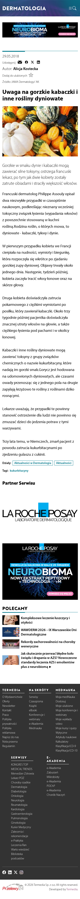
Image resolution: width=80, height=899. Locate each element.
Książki (33, 706)
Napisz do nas (10, 737)
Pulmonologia (19, 818)
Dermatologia (19, 787)
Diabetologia (18, 791)
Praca (5, 715)
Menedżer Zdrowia (22, 773)
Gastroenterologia (21, 814)
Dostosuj (61, 701)
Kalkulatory (62, 741)
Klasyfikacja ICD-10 (66, 750)
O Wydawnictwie (12, 697)
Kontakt (6, 710)
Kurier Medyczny (21, 827)
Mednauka (35, 728)
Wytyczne (61, 732)
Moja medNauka (65, 697)
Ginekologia (18, 823)
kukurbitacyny (19, 470)
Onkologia (17, 796)
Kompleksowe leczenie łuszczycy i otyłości (45, 620)
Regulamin (8, 746)
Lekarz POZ (17, 778)
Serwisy (33, 697)
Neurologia (17, 800)
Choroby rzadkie (21, 782)
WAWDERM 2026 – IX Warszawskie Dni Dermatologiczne (49, 632)
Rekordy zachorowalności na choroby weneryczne (48, 644)
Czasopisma (36, 701)
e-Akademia (36, 724)
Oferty (6, 701)
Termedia (71, 889)
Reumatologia (19, 805)
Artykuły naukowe (66, 737)
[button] (72, 8)
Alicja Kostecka (25, 68)
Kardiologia (17, 809)
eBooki (33, 710)
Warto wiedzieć (20, 849)
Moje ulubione (64, 706)
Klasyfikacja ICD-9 (66, 746)
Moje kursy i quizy (66, 728)
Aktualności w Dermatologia (32, 463)
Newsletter (8, 706)
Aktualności (63, 463)
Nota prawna (9, 741)
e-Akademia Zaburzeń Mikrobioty (54, 772)
